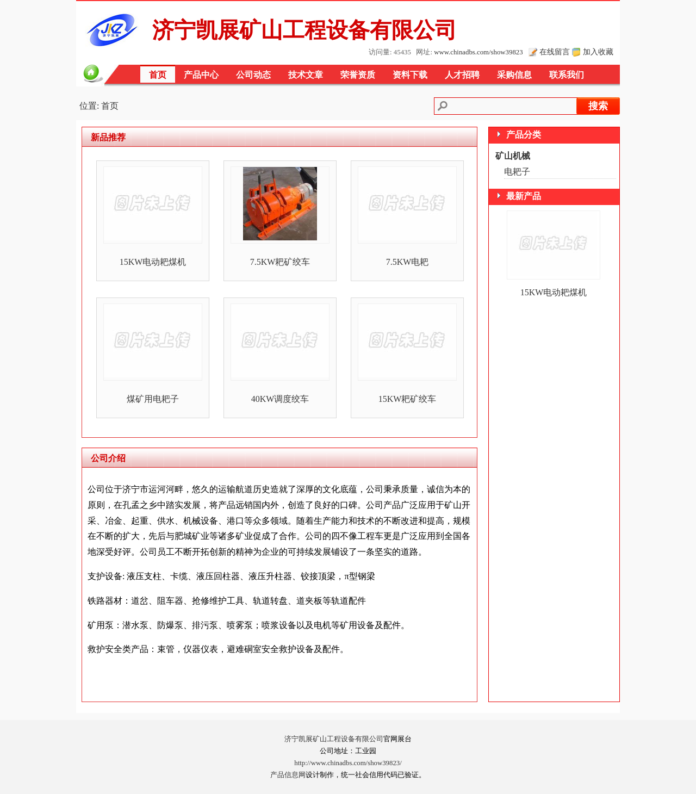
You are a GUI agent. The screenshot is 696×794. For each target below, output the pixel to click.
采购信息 (514, 74)
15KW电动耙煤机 (153, 261)
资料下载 (410, 74)
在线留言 (554, 51)
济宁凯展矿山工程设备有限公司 (333, 739)
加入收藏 (598, 51)
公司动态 (253, 74)
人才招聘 (462, 74)
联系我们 (566, 74)
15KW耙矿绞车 (407, 399)
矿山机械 (512, 155)
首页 (157, 74)
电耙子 (517, 171)
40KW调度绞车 (280, 399)
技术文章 (305, 74)
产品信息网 (288, 775)
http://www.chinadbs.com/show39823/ (348, 763)
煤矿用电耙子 (153, 399)
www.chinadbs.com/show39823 (478, 52)
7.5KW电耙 (407, 261)
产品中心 (201, 74)
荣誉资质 (357, 74)
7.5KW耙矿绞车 (280, 261)
